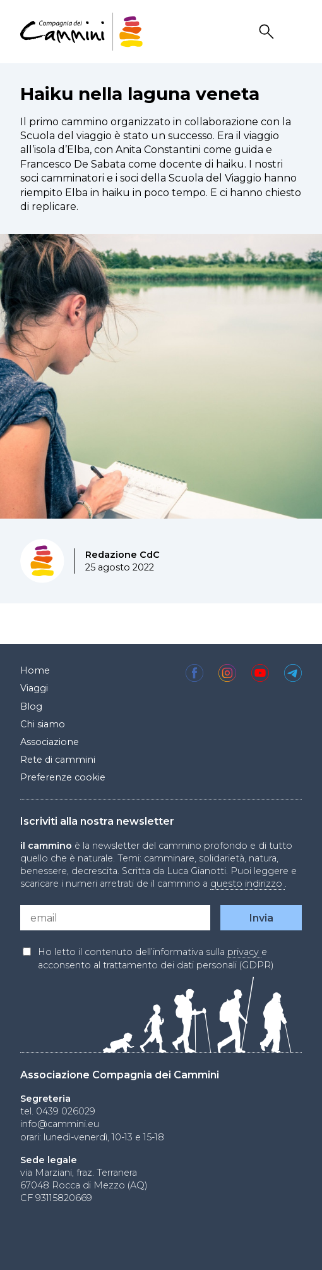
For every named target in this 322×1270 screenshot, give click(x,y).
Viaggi (34, 688)
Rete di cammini (57, 759)
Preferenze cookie (62, 777)
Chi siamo (42, 724)
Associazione (49, 742)
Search (268, 32)
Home (35, 670)
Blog (31, 706)
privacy (244, 952)
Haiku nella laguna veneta (139, 93)
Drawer (293, 32)
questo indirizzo (247, 883)
